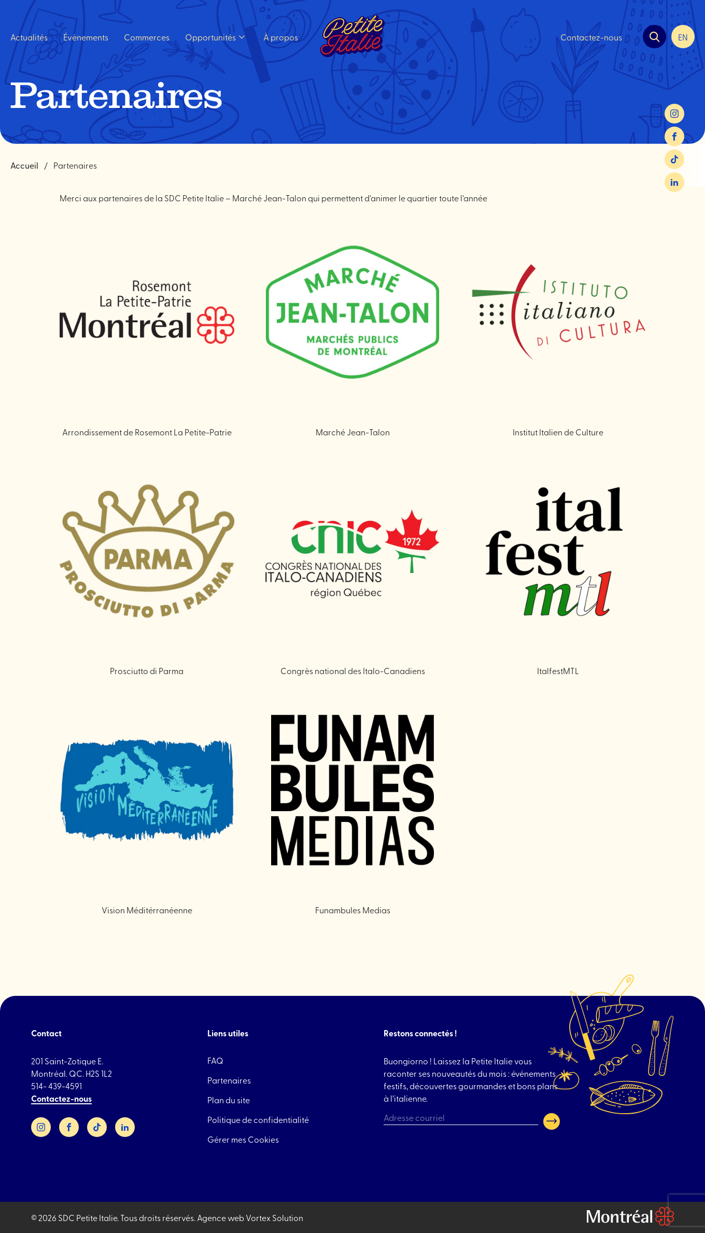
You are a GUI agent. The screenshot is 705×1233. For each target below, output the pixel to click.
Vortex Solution (274, 1217)
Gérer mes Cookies (243, 1139)
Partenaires (229, 1080)
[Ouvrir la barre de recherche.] (654, 37)
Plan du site (228, 1099)
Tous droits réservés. (157, 1217)
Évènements (85, 37)
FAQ (215, 1060)
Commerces (147, 37)
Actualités (29, 37)
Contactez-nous (591, 37)
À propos (280, 37)
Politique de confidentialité (258, 1119)
